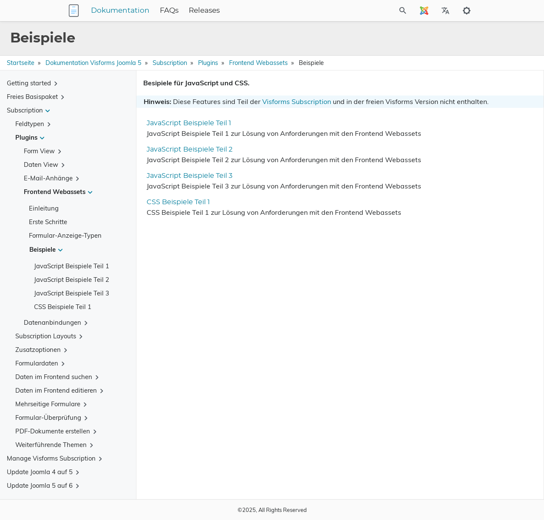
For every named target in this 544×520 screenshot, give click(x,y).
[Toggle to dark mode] (466, 10)
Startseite (20, 63)
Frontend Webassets (258, 63)
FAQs (222, 10)
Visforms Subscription (296, 101)
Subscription (170, 63)
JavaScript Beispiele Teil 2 (71, 279)
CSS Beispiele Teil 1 (62, 307)
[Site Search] (380, 10)
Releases (257, 10)
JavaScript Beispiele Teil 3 (71, 293)
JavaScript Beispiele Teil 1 (71, 266)
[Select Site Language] (424, 10)
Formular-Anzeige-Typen (65, 235)
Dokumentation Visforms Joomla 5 (93, 63)
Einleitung (44, 208)
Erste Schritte (48, 222)
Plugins (208, 63)
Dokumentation (173, 10)
